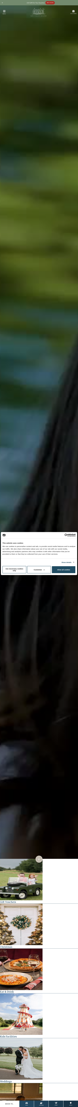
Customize (39, 570)
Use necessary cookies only (14, 569)
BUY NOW (50, 2)
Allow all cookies (63, 570)
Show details (66, 562)
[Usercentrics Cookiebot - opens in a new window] (66, 535)
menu (4, 12)
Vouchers (73, 12)
